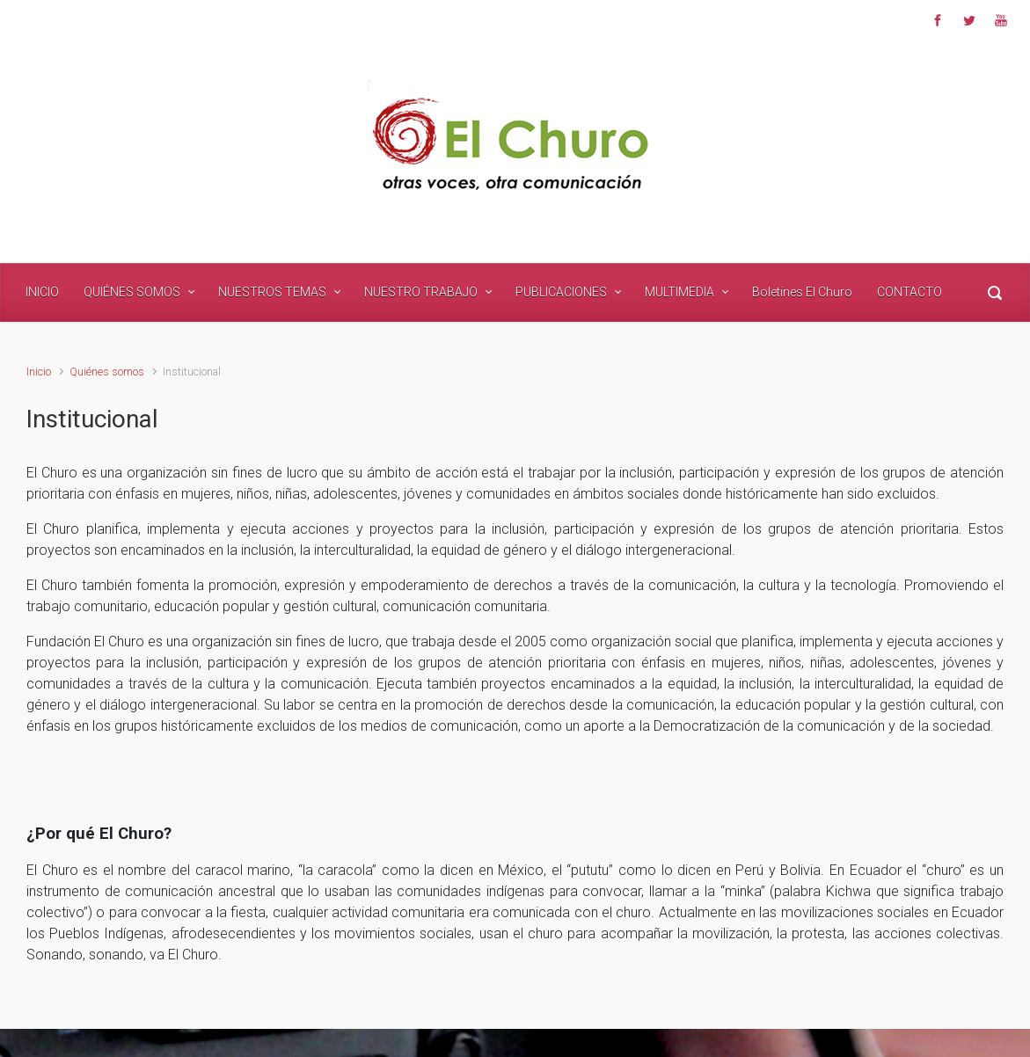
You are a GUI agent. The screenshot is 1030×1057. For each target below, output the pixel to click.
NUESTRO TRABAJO (421, 292)
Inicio (38, 371)
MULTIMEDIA (679, 292)
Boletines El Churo (802, 292)
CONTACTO (909, 292)
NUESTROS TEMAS (272, 292)
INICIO (42, 292)
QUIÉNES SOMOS (132, 292)
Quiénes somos (106, 371)
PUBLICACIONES (561, 292)
